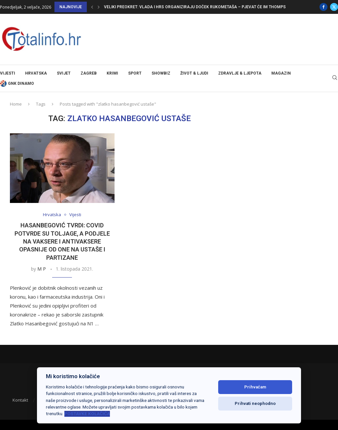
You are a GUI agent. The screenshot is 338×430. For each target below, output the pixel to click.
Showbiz (161, 73)
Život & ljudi (194, 73)
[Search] (334, 78)
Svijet (64, 73)
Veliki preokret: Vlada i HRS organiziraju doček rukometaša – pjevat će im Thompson (198, 7)
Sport (135, 73)
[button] (92, 7)
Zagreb (89, 73)
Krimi (112, 73)
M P (41, 269)
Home (16, 104)
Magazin (281, 73)
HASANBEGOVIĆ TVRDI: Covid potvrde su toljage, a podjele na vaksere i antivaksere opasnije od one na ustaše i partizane (62, 241)
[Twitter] (334, 7)
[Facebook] (323, 7)
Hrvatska (36, 73)
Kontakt (20, 400)
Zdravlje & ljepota (239, 73)
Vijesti (7, 73)
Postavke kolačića (87, 413)
